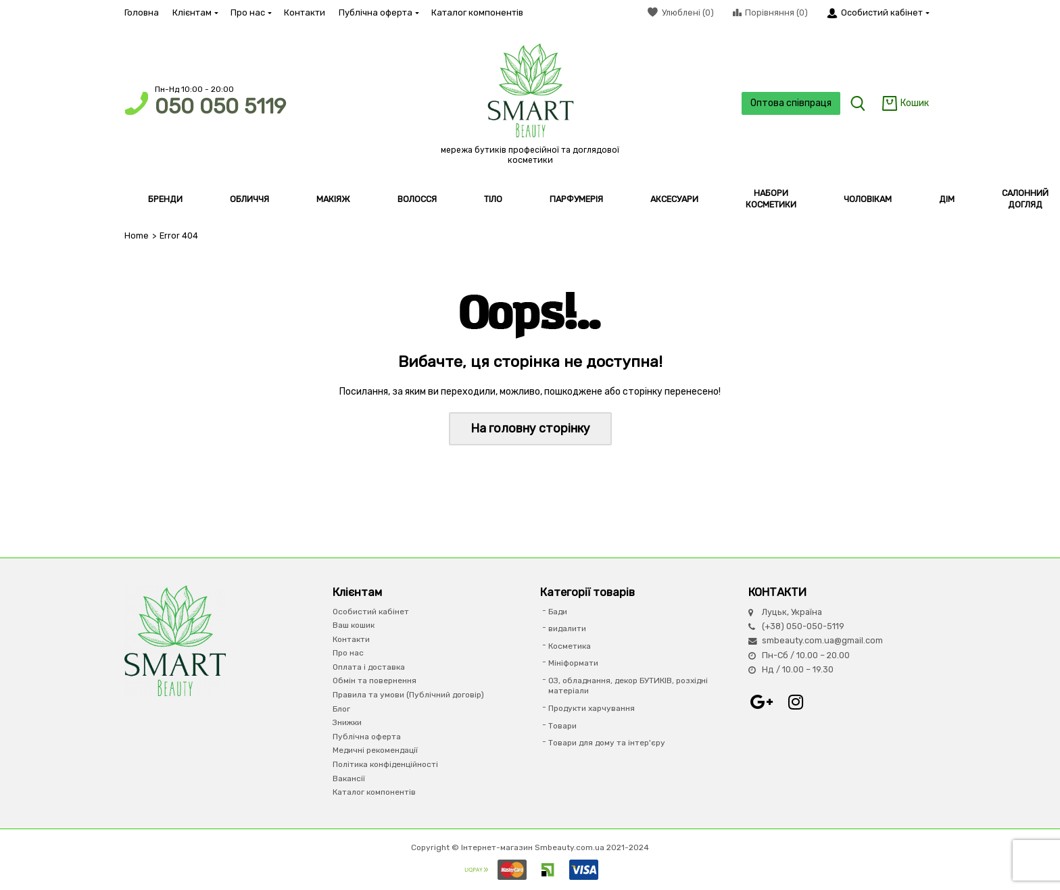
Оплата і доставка (369, 667)
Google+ (761, 702)
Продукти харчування (591, 708)
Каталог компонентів (477, 12)
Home (136, 235)
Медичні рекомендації (375, 750)
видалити (567, 628)
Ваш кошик (354, 625)
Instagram (795, 702)
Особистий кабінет (371, 611)
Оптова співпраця (791, 103)
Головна (141, 12)
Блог (341, 709)
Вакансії (349, 778)
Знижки (347, 722)
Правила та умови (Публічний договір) (408, 694)
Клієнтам (194, 12)
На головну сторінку (530, 428)
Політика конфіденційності (385, 764)
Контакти (304, 12)
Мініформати (573, 663)
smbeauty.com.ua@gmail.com (822, 640)
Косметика (569, 646)
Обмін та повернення (374, 680)
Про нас (250, 12)
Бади (557, 611)
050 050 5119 (220, 106)
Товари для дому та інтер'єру (606, 742)
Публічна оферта (378, 12)
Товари (562, 726)
